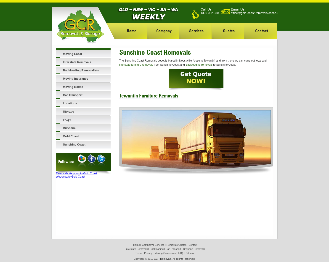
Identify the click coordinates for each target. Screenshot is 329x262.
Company (164, 30)
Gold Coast (71, 136)
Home (131, 30)
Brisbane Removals (194, 249)
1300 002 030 (210, 13)
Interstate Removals (77, 62)
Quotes (229, 30)
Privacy (148, 253)
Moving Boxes (73, 87)
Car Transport (72, 95)
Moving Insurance (75, 78)
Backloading (157, 249)
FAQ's (67, 120)
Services (196, 30)
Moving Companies (165, 253)
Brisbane (69, 128)
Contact (261, 30)
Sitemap (190, 253)
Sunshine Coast (74, 144)
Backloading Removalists (81, 70)
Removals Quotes (176, 244)
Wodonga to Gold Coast (70, 176)
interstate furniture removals (136, 64)
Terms (138, 253)
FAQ (180, 253)
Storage (68, 111)
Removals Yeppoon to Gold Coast (76, 173)
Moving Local (72, 54)
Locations (70, 103)
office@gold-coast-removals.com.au (254, 13)
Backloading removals (199, 64)
